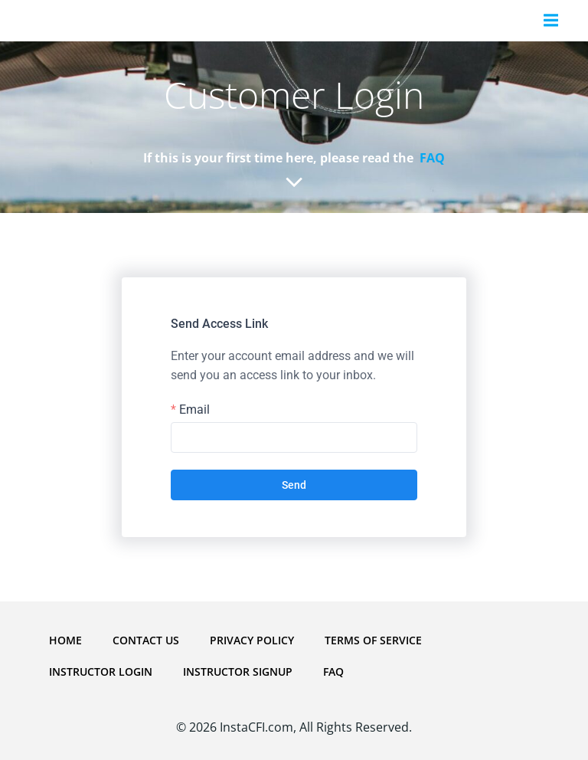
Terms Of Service (373, 640)
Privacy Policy (252, 640)
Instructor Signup (237, 671)
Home (65, 640)
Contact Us (146, 640)
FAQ (333, 671)
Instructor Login (100, 671)
